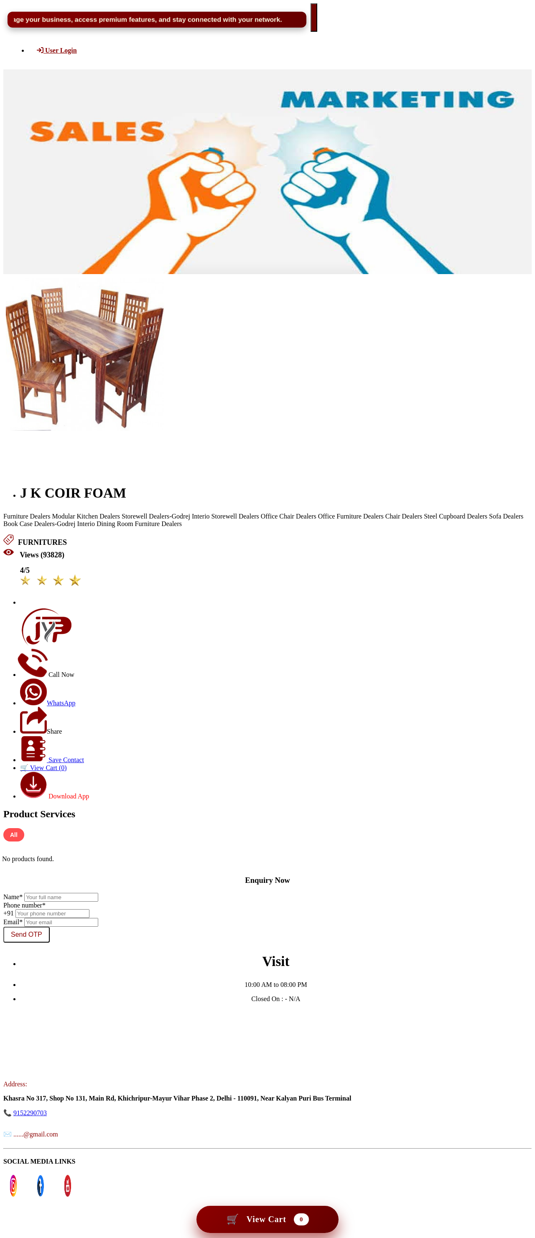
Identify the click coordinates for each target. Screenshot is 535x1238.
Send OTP (26, 934)
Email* (13, 921)
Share (41, 731)
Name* (13, 896)
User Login (57, 50)
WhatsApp (47, 703)
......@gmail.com (35, 1134)
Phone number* (24, 905)
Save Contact (52, 759)
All (14, 834)
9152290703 (30, 1112)
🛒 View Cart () (43, 767)
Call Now (47, 674)
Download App (54, 796)
